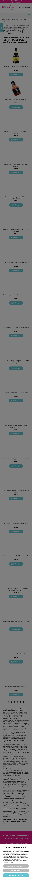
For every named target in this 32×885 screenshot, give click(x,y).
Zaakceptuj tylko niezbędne (16, 866)
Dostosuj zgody (16, 870)
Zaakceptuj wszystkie (16, 875)
